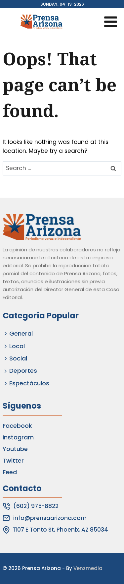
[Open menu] (110, 21)
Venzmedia (88, 568)
